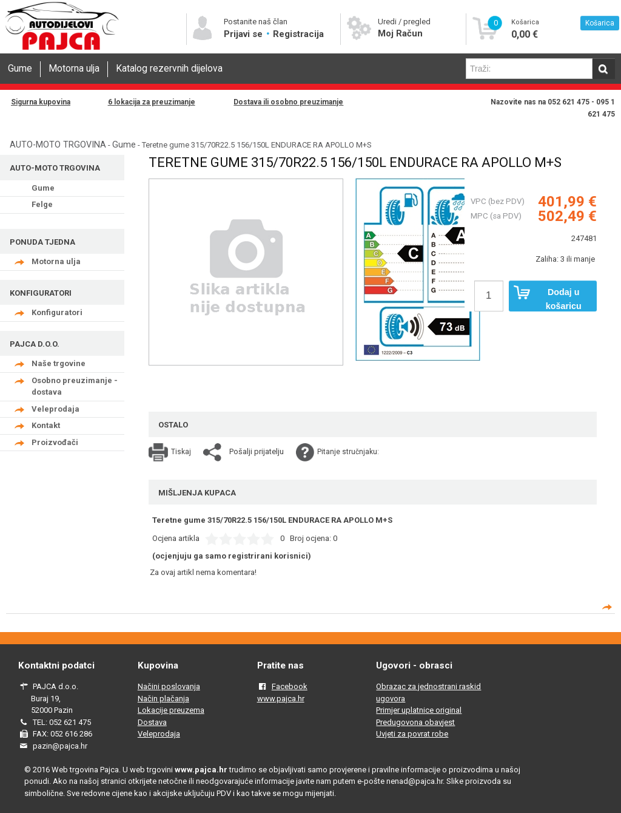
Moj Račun (400, 33)
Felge (42, 204)
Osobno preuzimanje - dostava (75, 386)
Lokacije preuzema (171, 710)
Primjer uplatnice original (419, 710)
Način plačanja (163, 698)
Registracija (298, 34)
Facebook (289, 686)
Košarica (599, 23)
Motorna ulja (74, 68)
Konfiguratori (57, 312)
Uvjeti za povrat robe (412, 733)
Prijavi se (244, 34)
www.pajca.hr (280, 698)
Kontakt (46, 425)
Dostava (152, 722)
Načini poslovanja (169, 686)
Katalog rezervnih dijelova (169, 68)
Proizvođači (55, 442)
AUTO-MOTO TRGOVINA (58, 144)
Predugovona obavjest (415, 722)
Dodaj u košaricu (548, 298)
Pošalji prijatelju (256, 451)
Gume (20, 68)
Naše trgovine (59, 363)
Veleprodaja (55, 408)
